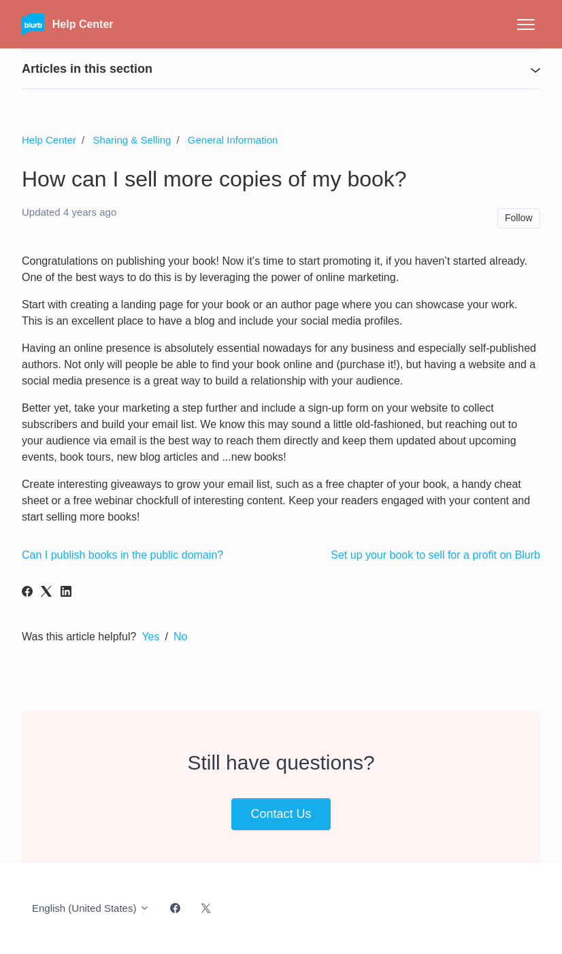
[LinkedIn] (66, 593)
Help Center (49, 140)
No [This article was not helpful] (180, 636)
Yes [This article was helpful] (150, 636)
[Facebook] (27, 593)
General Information (233, 140)
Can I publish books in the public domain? (122, 555)
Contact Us (280, 814)
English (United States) (91, 908)
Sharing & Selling (132, 140)
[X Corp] (46, 593)
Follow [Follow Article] (518, 217)
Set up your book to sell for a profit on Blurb (435, 555)
